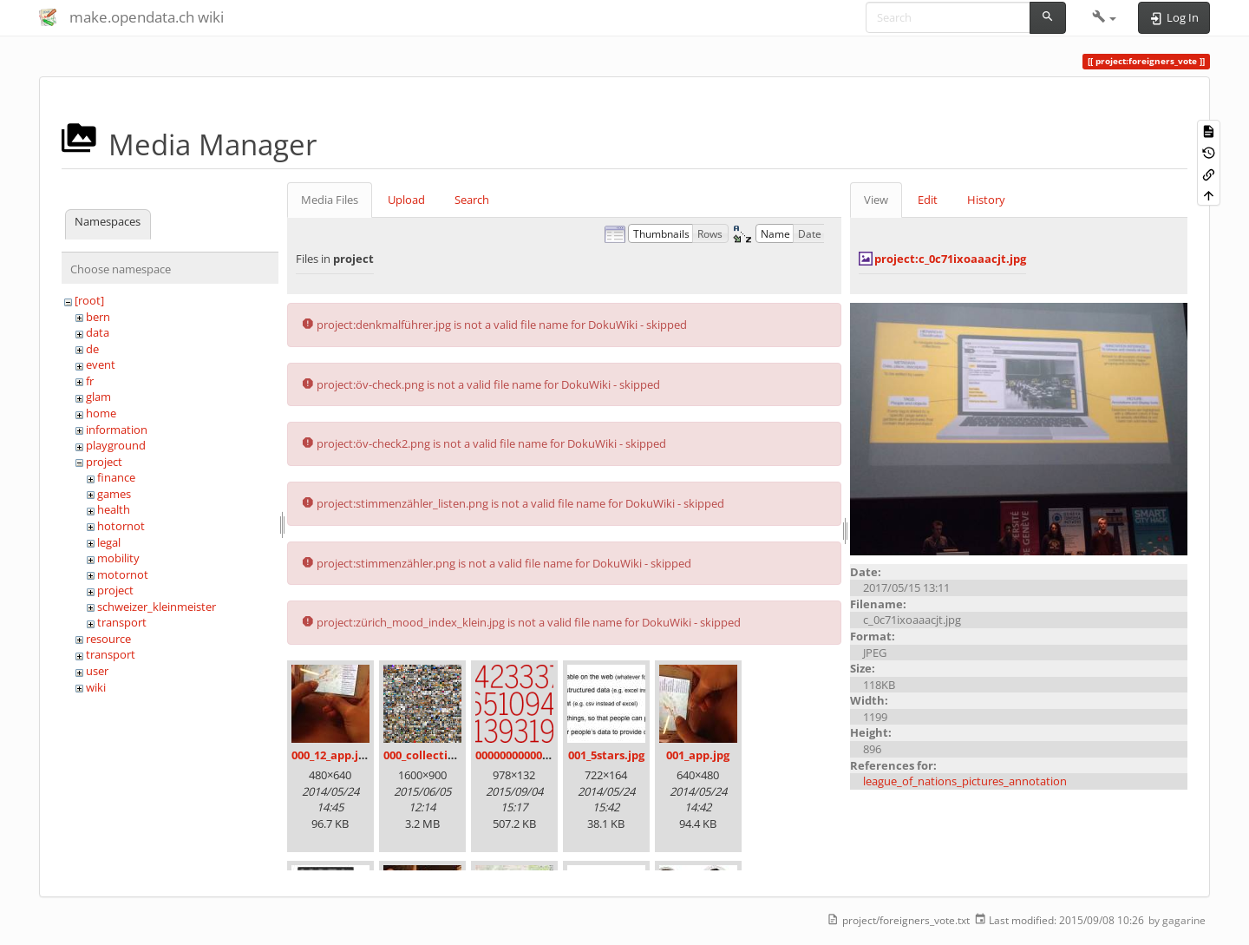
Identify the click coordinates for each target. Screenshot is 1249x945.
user (97, 671)
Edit (928, 199)
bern (98, 317)
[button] (1104, 17)
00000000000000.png (530, 755)
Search (471, 199)
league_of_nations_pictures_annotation (965, 781)
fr (90, 381)
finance (116, 477)
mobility (118, 558)
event (100, 364)
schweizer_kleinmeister (156, 606)
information (116, 429)
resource (108, 638)
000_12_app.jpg (331, 755)
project (104, 461)
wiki (96, 687)
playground (116, 445)
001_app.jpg (697, 755)
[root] (89, 300)
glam (98, 396)
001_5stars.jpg (606, 755)
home (101, 413)
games (114, 494)
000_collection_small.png (452, 755)
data (97, 332)
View (876, 199)
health (113, 509)
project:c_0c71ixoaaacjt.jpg (950, 258)
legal (109, 542)
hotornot (121, 526)
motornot (122, 574)
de (92, 349)
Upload (406, 199)
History (986, 199)
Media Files (329, 199)
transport (122, 622)
